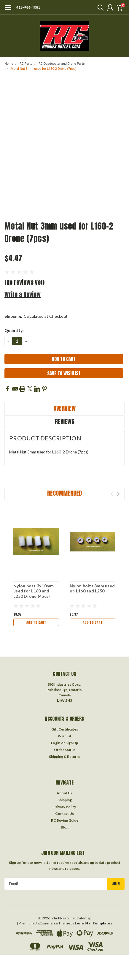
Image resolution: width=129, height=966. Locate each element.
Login (55, 743)
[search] (99, 7)
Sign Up (72, 743)
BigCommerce (46, 923)
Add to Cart (36, 622)
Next (118, 494)
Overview (64, 408)
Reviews (64, 421)
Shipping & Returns (64, 756)
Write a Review (22, 294)
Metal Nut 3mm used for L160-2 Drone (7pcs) (43, 69)
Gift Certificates (64, 729)
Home (8, 64)
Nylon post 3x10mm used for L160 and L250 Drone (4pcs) (33, 591)
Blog (65, 827)
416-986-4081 (28, 7)
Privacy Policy (64, 806)
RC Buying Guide (64, 820)
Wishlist (64, 736)
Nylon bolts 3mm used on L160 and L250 (92, 588)
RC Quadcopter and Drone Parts (62, 64)
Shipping (65, 800)
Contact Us (64, 813)
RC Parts (26, 64)
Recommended (64, 493)
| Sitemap (84, 918)
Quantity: (14, 330)
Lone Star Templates (93, 923)
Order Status (64, 749)
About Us (64, 793)
